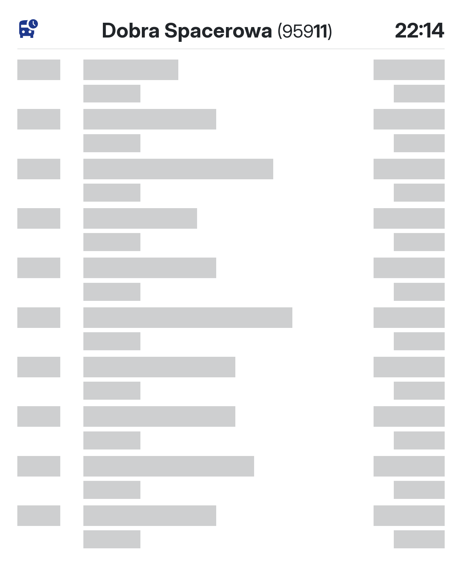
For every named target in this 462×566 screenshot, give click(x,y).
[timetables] (28, 29)
